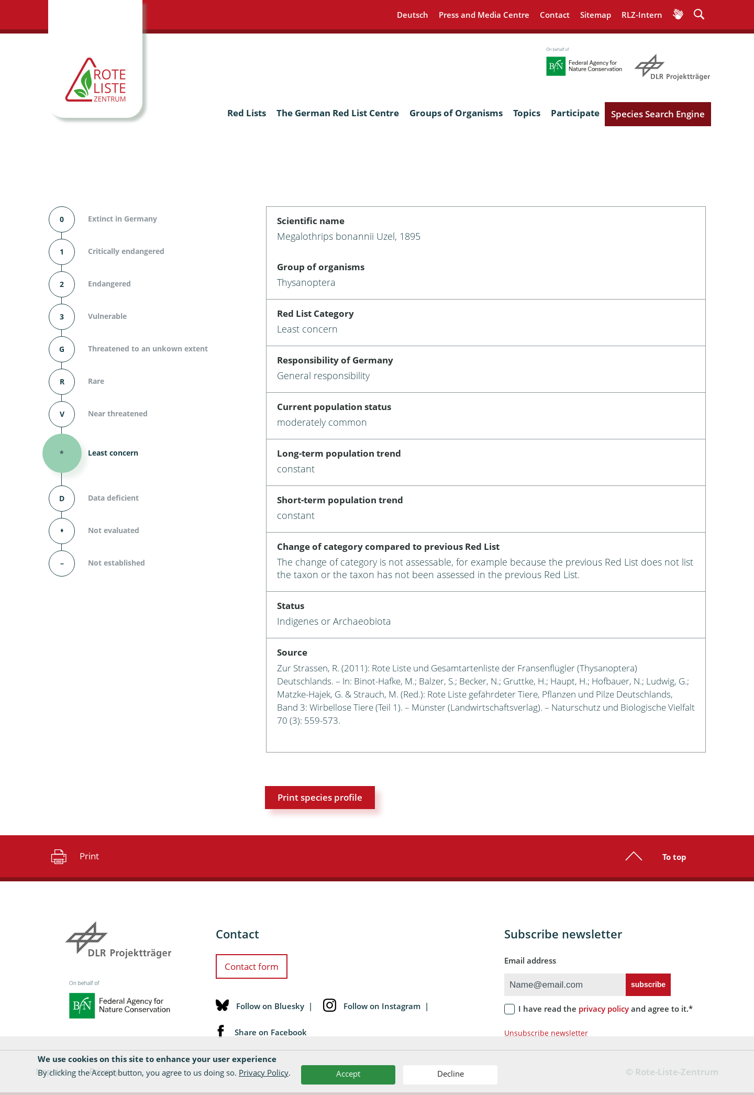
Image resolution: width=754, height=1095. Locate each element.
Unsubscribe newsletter (546, 1033)
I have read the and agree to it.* (605, 1008)
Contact (555, 14)
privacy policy (604, 1008)
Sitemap (595, 14)
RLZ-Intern (642, 14)
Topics (526, 113)
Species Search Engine (658, 114)
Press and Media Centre (484, 14)
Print (73, 856)
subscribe (648, 984)
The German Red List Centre (337, 113)
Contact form (252, 966)
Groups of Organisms (456, 113)
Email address (530, 960)
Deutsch (412, 14)
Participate (575, 113)
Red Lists (246, 113)
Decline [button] (450, 1073)
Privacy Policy (264, 1072)
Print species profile (320, 797)
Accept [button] (348, 1073)
